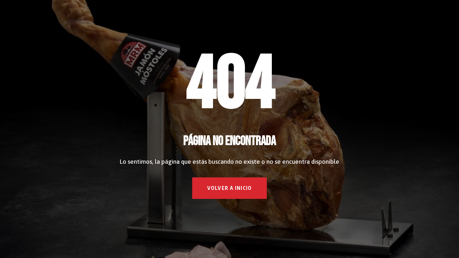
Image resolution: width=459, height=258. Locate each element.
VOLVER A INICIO (229, 188)
